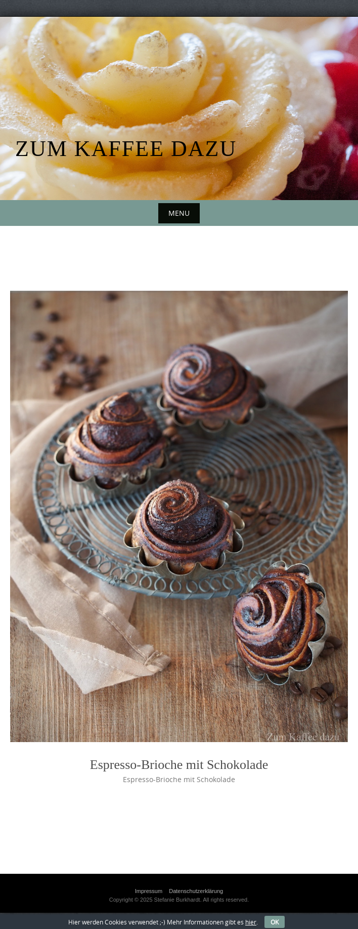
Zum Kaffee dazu (126, 148)
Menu (179, 213)
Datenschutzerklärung (196, 891)
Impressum (148, 891)
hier (250, 922)
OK (275, 922)
